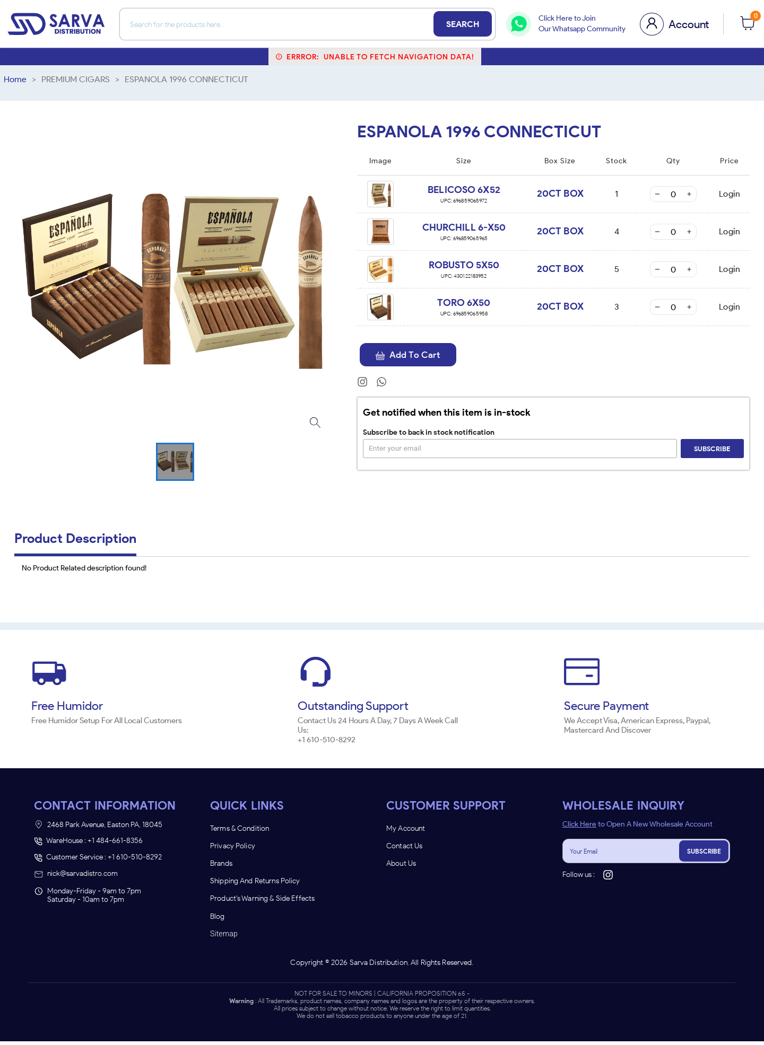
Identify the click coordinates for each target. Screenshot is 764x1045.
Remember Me (381, 598)
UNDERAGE (438, 625)
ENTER (325, 625)
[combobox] (329, 565)
